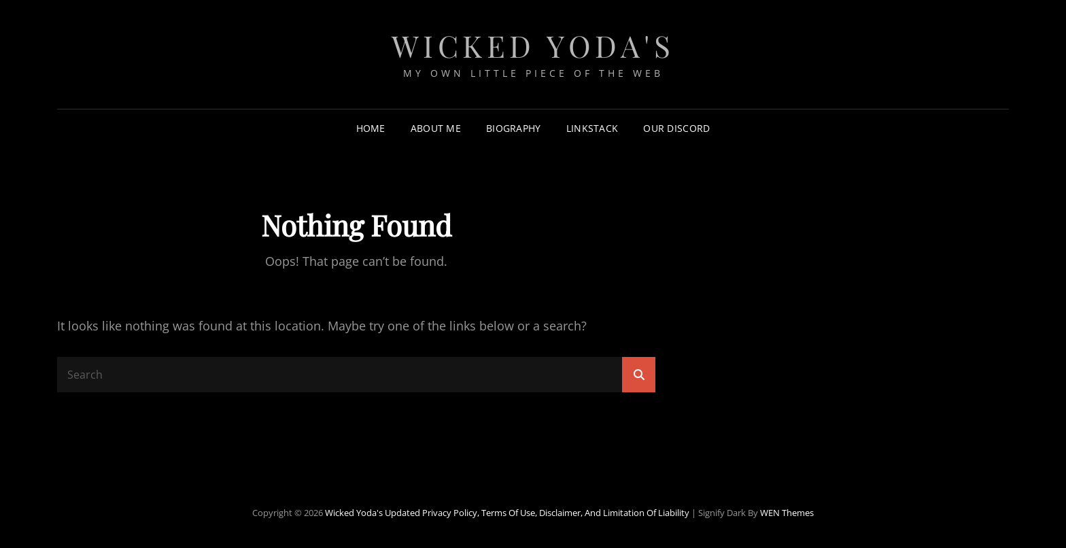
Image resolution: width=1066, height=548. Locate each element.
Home (370, 128)
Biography (513, 128)
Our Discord (676, 128)
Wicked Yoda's (533, 45)
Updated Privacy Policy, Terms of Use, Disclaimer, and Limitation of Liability (537, 513)
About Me (436, 128)
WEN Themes (787, 513)
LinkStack (592, 128)
